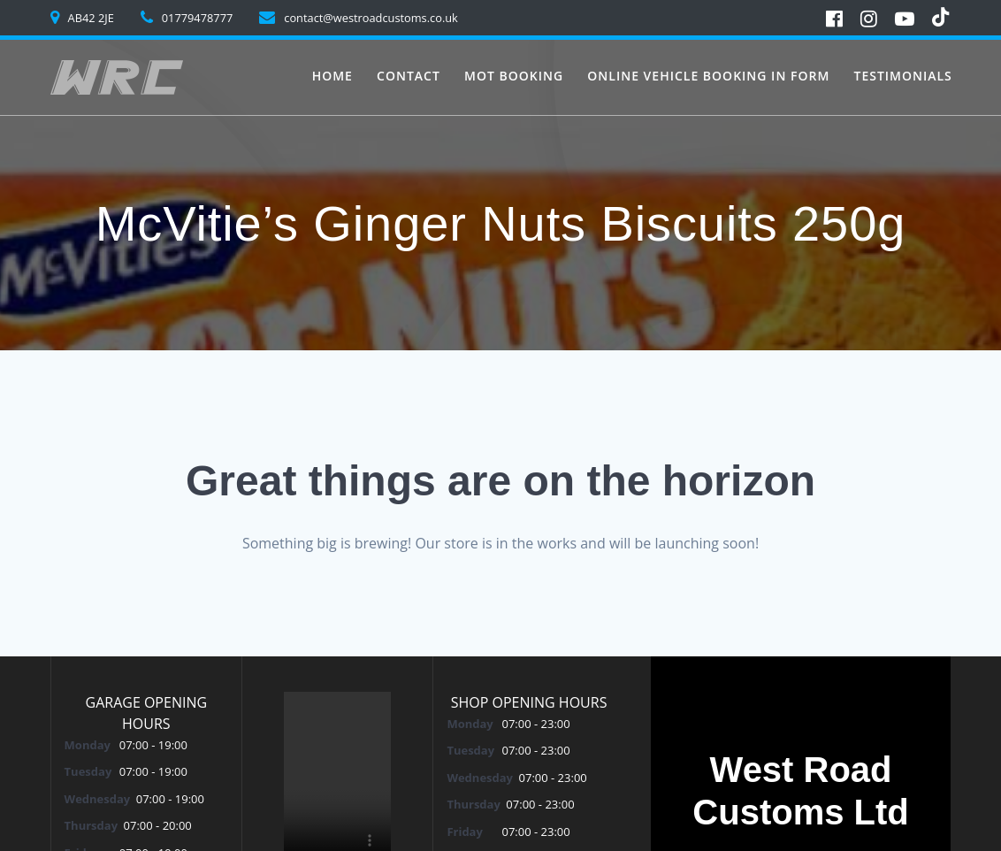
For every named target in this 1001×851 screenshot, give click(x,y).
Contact (408, 75)
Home (332, 75)
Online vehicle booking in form (708, 75)
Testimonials (902, 75)
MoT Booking (513, 75)
